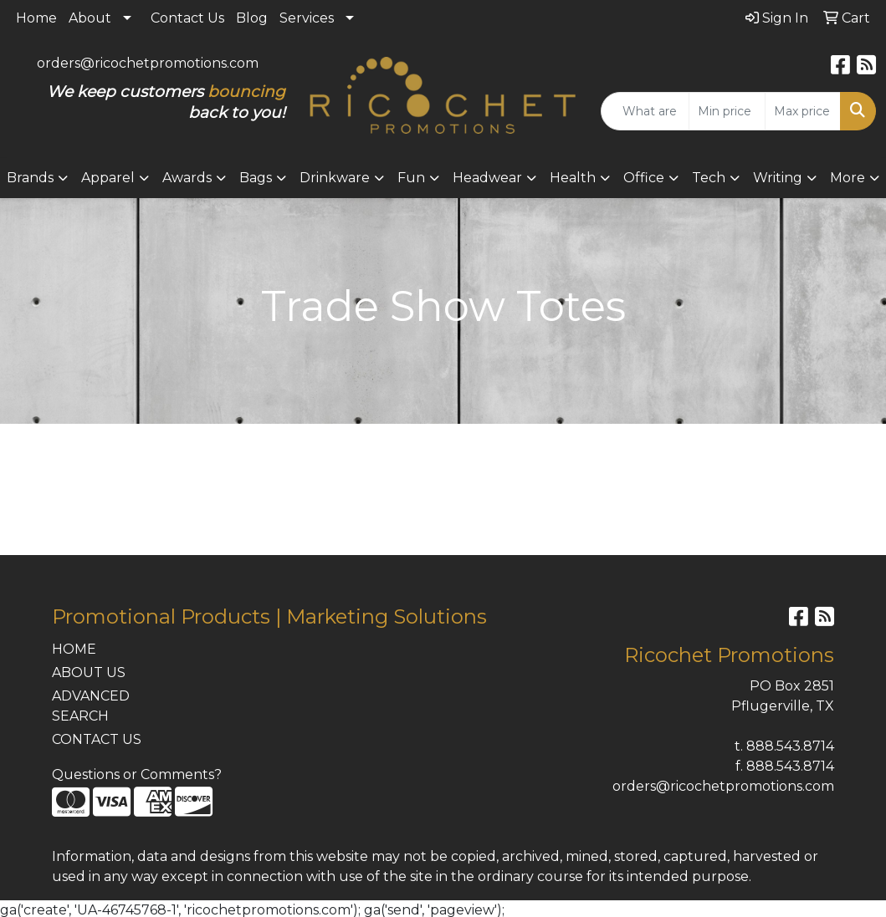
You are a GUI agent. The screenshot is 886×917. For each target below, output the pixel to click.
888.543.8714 (790, 746)
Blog (252, 18)
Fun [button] (411, 178)
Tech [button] (708, 178)
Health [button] (573, 178)
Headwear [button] (487, 178)
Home (36, 18)
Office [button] (643, 178)
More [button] (847, 178)
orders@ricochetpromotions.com (148, 63)
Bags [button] (255, 178)
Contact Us (187, 18)
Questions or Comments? (137, 774)
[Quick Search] (645, 111)
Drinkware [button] (335, 178)
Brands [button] (30, 178)
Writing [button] (777, 178)
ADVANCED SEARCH (91, 706)
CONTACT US (96, 739)
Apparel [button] (108, 178)
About (90, 18)
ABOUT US (88, 672)
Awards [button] (187, 178)
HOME (74, 649)
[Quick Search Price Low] (727, 111)
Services (306, 18)
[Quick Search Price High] (803, 111)
